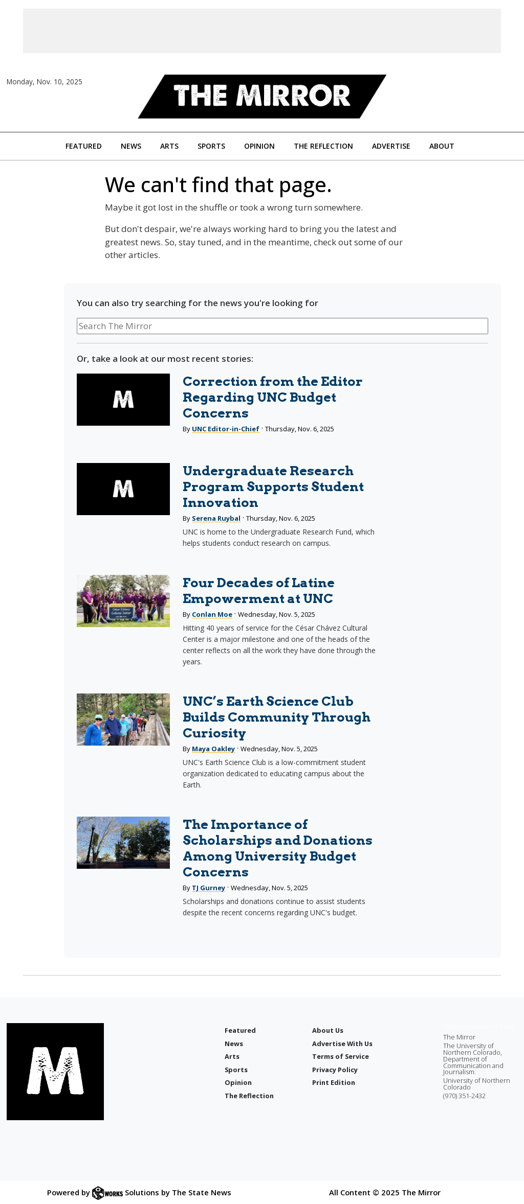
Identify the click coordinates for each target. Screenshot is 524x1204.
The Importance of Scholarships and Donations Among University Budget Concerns (278, 848)
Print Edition (333, 1082)
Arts (169, 146)
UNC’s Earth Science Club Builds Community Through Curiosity (276, 716)
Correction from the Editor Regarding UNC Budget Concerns (273, 397)
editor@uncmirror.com (478, 1026)
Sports (211, 146)
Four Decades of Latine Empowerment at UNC (259, 590)
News (131, 146)
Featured (84, 146)
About (441, 146)
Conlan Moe (212, 614)
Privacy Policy (335, 1069)
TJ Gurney (208, 887)
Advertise (391, 146)
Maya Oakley (213, 748)
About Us (327, 1030)
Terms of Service (340, 1056)
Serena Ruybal (216, 518)
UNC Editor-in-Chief (225, 428)
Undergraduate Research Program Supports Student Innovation (273, 486)
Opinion (259, 146)
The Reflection (323, 146)
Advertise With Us (342, 1043)
